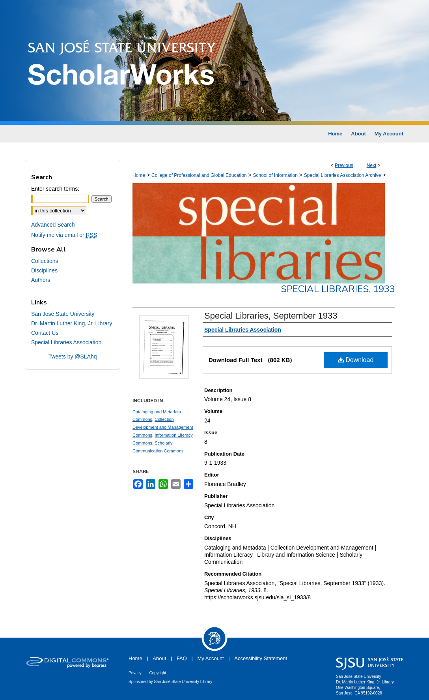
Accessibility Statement (260, 658)
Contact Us (44, 333)
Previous (344, 165)
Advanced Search (53, 224)
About (159, 658)
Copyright (157, 673)
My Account (211, 658)
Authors (40, 280)
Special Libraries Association (66, 342)
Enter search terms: (55, 189)
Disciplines (44, 270)
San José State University (62, 314)
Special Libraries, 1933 (338, 289)
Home (138, 175)
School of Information (275, 175)
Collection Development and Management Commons (162, 427)
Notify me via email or (64, 235)
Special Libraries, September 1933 (271, 316)
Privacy (135, 673)
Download (356, 360)
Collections (44, 261)
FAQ (182, 658)
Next (372, 165)
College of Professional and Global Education (199, 175)
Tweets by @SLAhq (72, 356)
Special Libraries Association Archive (342, 175)
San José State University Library (183, 681)
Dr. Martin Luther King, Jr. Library (71, 323)
